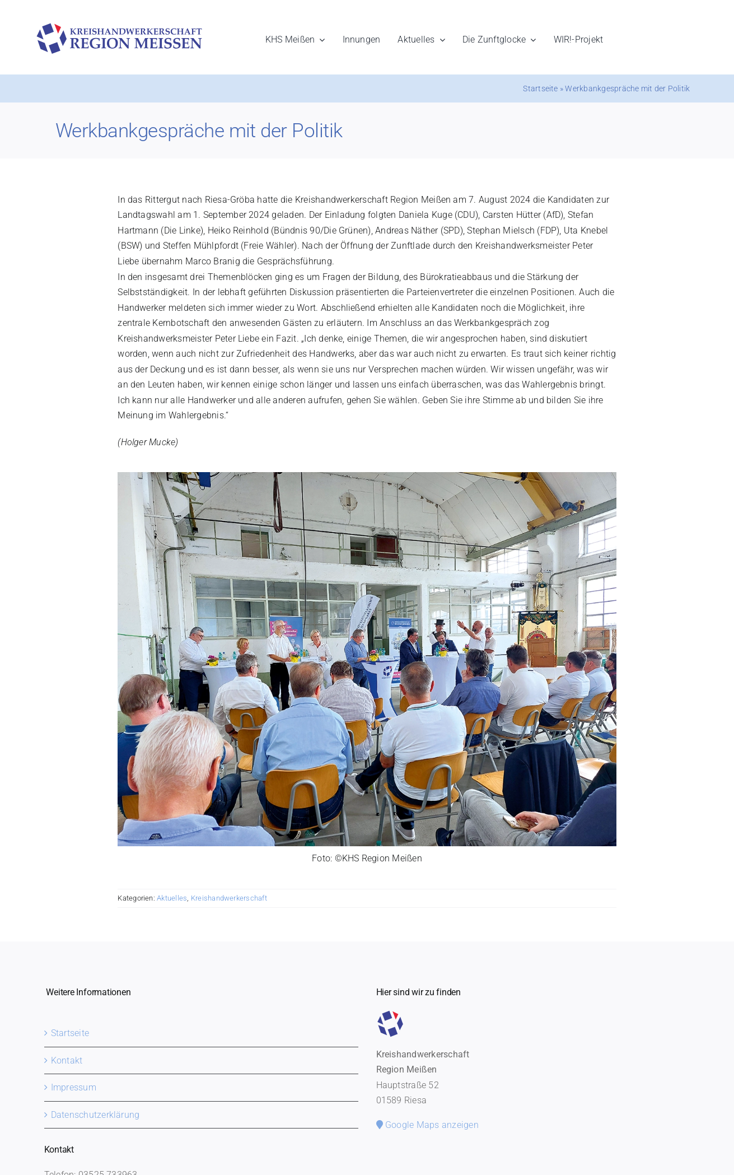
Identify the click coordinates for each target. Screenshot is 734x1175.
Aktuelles (172, 898)
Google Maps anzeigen (427, 1125)
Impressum (73, 1087)
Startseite (540, 88)
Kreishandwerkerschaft (229, 898)
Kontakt (67, 1060)
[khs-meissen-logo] (119, 27)
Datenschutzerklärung (95, 1114)
